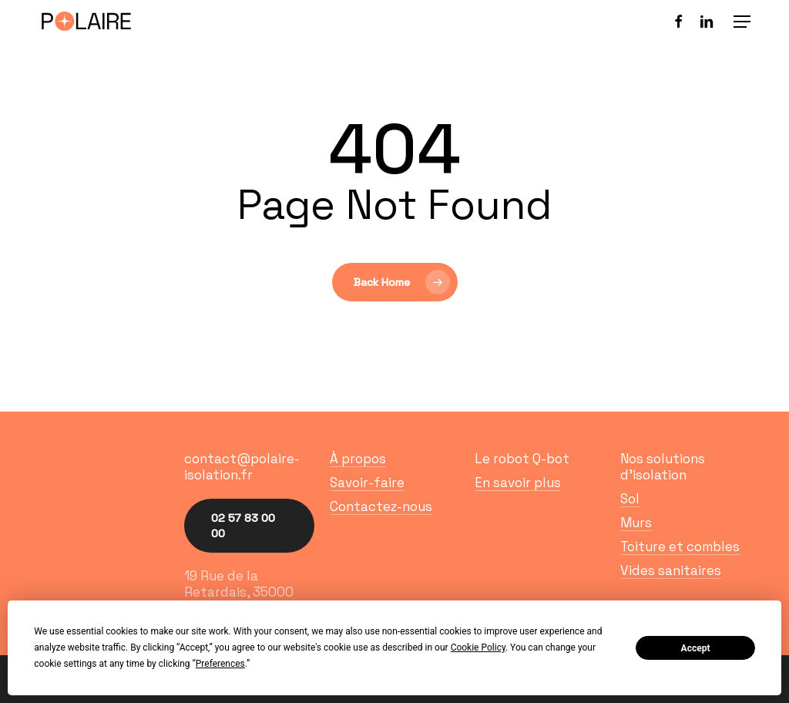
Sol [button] (630, 499)
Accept (695, 648)
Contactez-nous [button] (381, 507)
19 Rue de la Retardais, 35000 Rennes (239, 592)
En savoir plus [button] (518, 483)
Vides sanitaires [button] (670, 571)
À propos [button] (358, 459)
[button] (742, 21)
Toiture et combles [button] (680, 547)
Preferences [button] (220, 663)
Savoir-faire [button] (367, 483)
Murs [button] (636, 523)
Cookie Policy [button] (478, 647)
